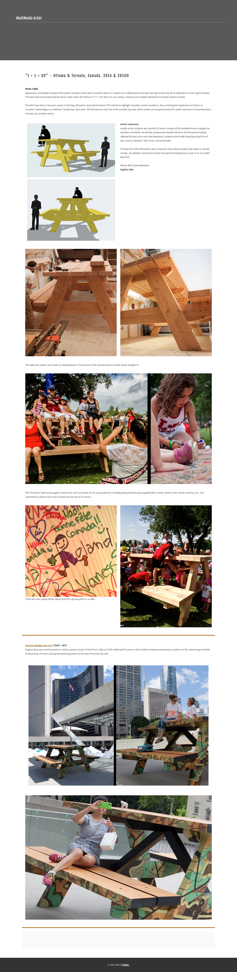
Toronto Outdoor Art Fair (38, 645)
